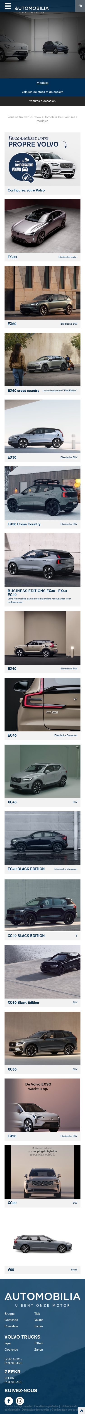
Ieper (8, 1343)
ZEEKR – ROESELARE (13, 1380)
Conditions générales (46, 1406)
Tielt (37, 1314)
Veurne (38, 1320)
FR (80, 5)
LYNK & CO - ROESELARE (13, 1361)
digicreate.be (24, 1406)
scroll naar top (81, 1410)
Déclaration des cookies (35, 1409)
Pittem (38, 1343)
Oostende (11, 1320)
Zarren (38, 1326)
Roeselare (11, 1326)
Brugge (10, 1314)
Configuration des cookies (66, 1409)
